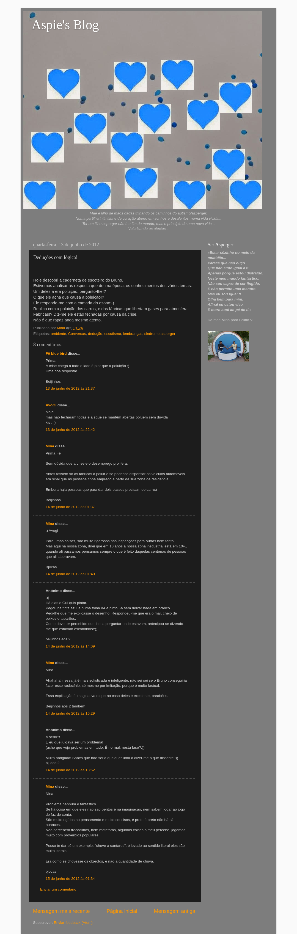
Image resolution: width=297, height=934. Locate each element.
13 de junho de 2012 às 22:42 (70, 430)
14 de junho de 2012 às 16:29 (70, 713)
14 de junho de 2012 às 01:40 (70, 574)
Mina (50, 446)
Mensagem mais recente (61, 911)
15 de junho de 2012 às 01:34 (70, 879)
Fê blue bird (56, 353)
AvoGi (51, 405)
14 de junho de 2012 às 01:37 (70, 507)
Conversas (77, 334)
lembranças (132, 334)
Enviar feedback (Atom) (73, 923)
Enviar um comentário (58, 889)
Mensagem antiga (174, 911)
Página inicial (122, 911)
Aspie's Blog (65, 24)
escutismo (112, 334)
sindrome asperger (159, 334)
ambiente (58, 334)
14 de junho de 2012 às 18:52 (70, 770)
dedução (95, 334)
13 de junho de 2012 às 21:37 (70, 388)
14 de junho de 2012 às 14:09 (70, 646)
